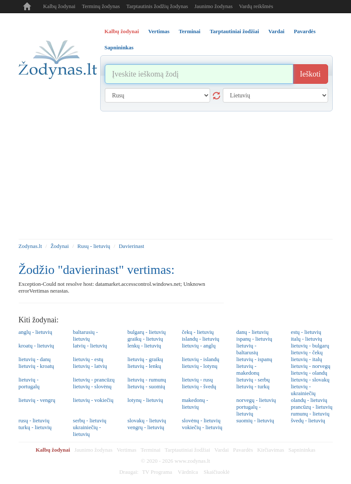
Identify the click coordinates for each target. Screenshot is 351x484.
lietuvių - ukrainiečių (303, 389)
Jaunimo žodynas (213, 6)
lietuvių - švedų (199, 386)
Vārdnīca (188, 472)
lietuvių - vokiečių (93, 400)
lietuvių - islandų (200, 359)
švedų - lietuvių (308, 420)
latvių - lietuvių (90, 345)
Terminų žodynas (101, 6)
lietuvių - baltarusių (247, 349)
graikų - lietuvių (145, 339)
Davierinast (131, 246)
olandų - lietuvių (309, 400)
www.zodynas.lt (192, 461)
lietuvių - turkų (253, 386)
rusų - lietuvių (34, 420)
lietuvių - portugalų (29, 383)
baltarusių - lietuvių (85, 335)
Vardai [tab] (276, 31)
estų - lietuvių (306, 332)
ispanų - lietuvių (254, 339)
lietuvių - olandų (309, 373)
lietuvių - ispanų (254, 359)
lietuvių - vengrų (37, 400)
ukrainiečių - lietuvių (87, 430)
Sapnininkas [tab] (119, 47)
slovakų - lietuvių (146, 420)
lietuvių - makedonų (247, 369)
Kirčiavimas (270, 450)
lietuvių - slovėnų (92, 386)
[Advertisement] (176, 175)
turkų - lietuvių (35, 427)
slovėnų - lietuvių (201, 420)
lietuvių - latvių (90, 366)
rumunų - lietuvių (310, 413)
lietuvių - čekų (307, 352)
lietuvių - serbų (253, 379)
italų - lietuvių (306, 339)
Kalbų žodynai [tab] (121, 31)
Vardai (221, 450)
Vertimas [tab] (158, 31)
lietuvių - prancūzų (94, 379)
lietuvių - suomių (146, 386)
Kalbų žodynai (59, 6)
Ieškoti (310, 74)
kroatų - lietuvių (36, 345)
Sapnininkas (302, 450)
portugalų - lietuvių (248, 410)
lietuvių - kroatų (36, 366)
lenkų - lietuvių (144, 345)
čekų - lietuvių (197, 332)
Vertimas (126, 450)
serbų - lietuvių (90, 420)
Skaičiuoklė (217, 472)
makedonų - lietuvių (195, 403)
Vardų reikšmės (256, 6)
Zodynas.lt (30, 246)
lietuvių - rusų (197, 379)
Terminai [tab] (189, 31)
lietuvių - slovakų (310, 379)
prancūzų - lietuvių (311, 407)
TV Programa (157, 472)
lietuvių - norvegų (310, 366)
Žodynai (60, 246)
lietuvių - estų (88, 359)
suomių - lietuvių (255, 420)
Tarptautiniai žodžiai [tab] (234, 31)
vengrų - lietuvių (145, 427)
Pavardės (243, 450)
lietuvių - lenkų (144, 366)
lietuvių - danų (35, 359)
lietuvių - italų (306, 359)
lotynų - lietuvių (145, 400)
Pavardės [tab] (304, 31)
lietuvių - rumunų (146, 379)
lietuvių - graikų (145, 359)
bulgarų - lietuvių (146, 332)
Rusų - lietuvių (93, 246)
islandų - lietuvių (200, 339)
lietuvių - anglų (198, 345)
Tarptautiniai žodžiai (187, 450)
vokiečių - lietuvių (202, 427)
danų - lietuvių (252, 332)
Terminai (150, 450)
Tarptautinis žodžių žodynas (157, 6)
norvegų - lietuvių (256, 400)
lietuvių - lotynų (199, 366)
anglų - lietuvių (35, 332)
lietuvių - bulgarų (310, 345)
